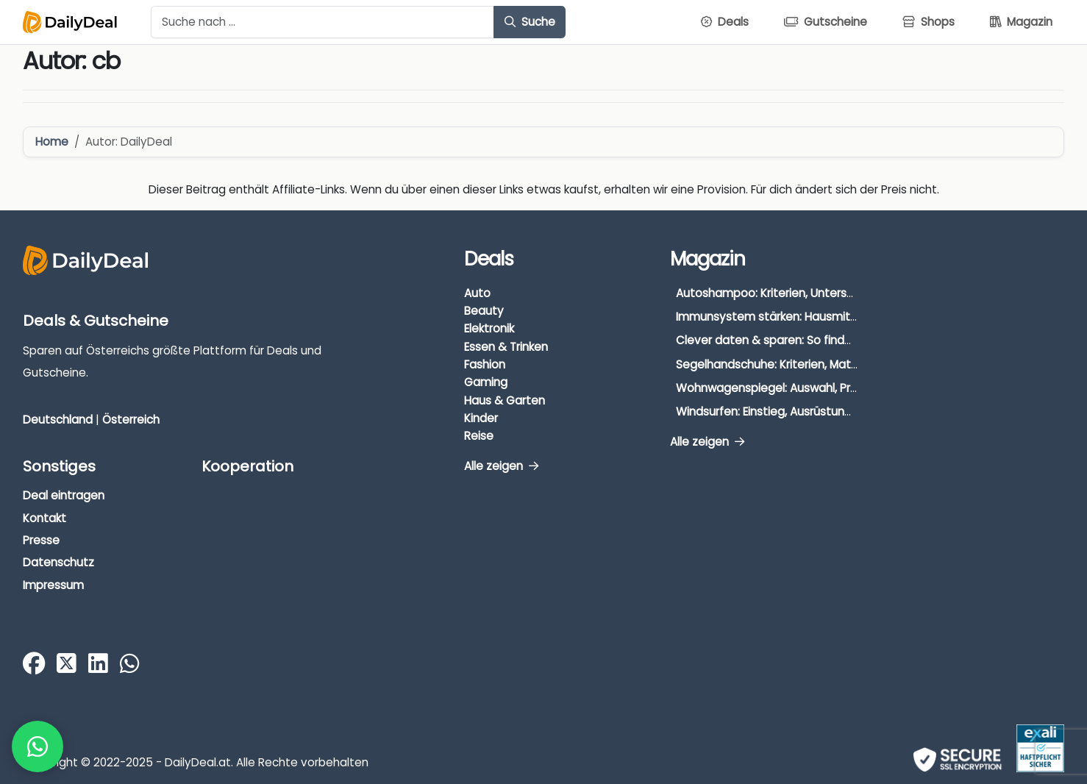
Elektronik (489, 328)
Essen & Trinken (506, 346)
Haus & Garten (504, 400)
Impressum (53, 585)
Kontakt (44, 518)
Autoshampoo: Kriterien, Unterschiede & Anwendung (819, 293)
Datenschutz (58, 562)
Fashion (484, 364)
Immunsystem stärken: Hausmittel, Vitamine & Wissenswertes (846, 316)
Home (51, 141)
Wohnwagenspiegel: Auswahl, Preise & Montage (807, 388)
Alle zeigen (501, 466)
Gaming (485, 382)
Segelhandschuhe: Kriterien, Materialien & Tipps (805, 364)
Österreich (131, 419)
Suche (530, 21)
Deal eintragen (63, 495)
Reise (478, 435)
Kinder (481, 418)
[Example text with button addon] (322, 22)
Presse (41, 540)
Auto (477, 293)
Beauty (484, 310)
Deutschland (58, 419)
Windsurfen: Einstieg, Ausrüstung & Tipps (786, 411)
